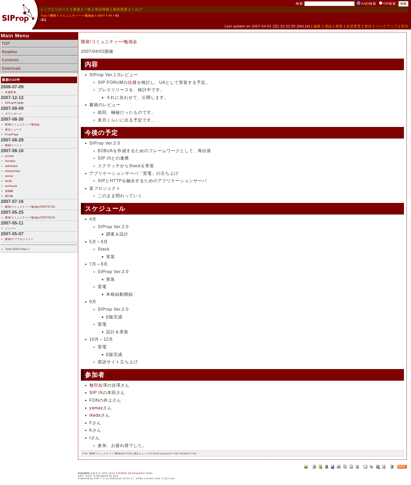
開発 (53, 15)
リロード (62, 9)
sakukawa (11, 166)
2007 (101, 15)
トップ (45, 9)
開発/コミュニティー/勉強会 (22, 124)
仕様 (132, 82)
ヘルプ (136, 9)
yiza (115, 475)
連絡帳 (9, 191)
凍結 (328, 26)
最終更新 (120, 9)
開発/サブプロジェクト (19, 239)
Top (44, 15)
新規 (76, 9)
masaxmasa (12, 171)
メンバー (10, 228)
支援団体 (10, 92)
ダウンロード (13, 113)
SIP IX (96, 392)
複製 (339, 26)
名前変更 (353, 26)
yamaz (9, 176)
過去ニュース (13, 129)
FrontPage (11, 134)
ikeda (8, 181)
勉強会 (89, 15)
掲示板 (9, 196)
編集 (317, 26)
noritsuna (11, 186)
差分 (368, 26)
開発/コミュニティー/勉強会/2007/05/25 (30, 217)
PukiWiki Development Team (134, 473)
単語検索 (102, 9)
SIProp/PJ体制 (14, 102)
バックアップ (387, 26)
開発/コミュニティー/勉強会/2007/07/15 (30, 206)
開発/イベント (13, 145)
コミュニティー (70, 15)
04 (110, 15)
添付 (404, 26)
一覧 (87, 9)
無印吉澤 (98, 385)
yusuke (9, 156)
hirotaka (10, 161)
